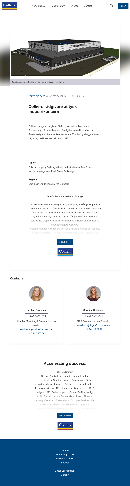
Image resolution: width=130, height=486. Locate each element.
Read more (65, 242)
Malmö (55, 184)
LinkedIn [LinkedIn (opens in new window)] (65, 475)
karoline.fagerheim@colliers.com (36, 329)
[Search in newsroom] (111, 6)
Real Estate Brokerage (62, 171)
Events (74, 6)
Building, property (37, 167)
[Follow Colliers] (123, 6)
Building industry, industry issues (63, 167)
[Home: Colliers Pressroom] (9, 6)
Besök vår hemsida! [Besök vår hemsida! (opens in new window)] (65, 471)
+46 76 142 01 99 (93, 329)
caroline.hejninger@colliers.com (93, 325)
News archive (38, 6)
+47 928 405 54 (37, 333)
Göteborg (64, 184)
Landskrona (46, 184)
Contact (88, 6)
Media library (58, 6)
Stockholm (33, 184)
